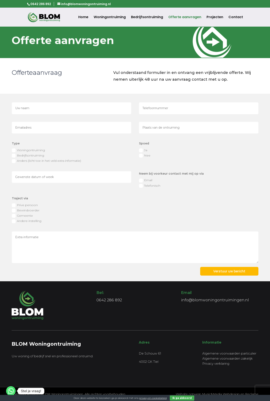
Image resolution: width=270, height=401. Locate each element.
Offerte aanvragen (184, 17)
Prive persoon (25, 205)
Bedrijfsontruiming (147, 17)
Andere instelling (26, 221)
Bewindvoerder (25, 210)
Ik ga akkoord (182, 398)
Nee (144, 156)
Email (145, 180)
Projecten (215, 17)
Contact (235, 17)
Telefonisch (149, 186)
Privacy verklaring (215, 364)
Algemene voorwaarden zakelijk (227, 358)
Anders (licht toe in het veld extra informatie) (46, 161)
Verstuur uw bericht (229, 271)
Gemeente (22, 216)
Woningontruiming (110, 17)
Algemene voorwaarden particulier (229, 353)
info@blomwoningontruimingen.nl (215, 300)
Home (83, 17)
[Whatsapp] (11, 391)
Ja (143, 150)
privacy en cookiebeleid (153, 398)
